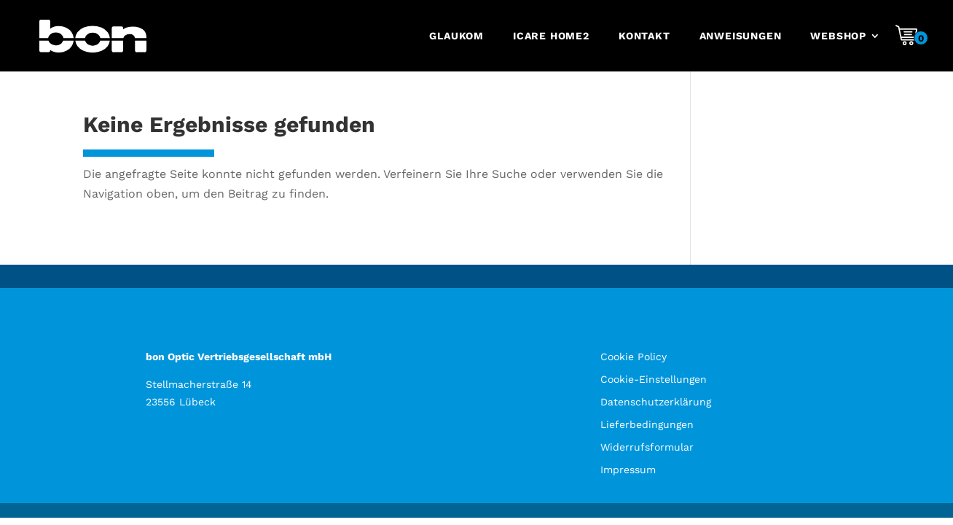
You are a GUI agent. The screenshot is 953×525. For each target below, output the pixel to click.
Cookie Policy (633, 356)
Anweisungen (740, 36)
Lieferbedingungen (647, 424)
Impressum (628, 469)
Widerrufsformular (647, 447)
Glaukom (456, 36)
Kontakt (644, 36)
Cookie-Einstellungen (653, 379)
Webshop (838, 36)
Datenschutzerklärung (655, 402)
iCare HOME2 (551, 36)
